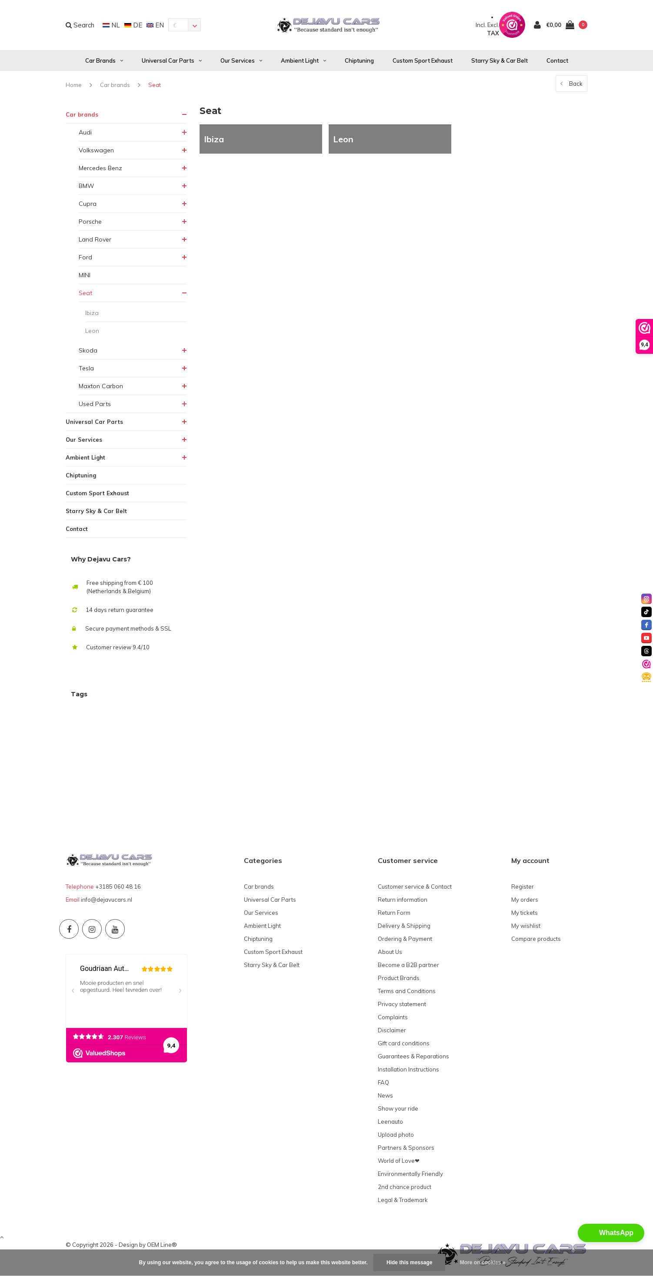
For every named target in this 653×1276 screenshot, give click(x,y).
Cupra (88, 206)
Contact (557, 62)
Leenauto (390, 1123)
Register (522, 888)
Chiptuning (359, 62)
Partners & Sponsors (406, 1149)
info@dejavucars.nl (106, 901)
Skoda (88, 352)
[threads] (646, 651)
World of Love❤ (399, 1162)
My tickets (524, 914)
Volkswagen (96, 152)
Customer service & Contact (415, 888)
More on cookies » (483, 1262)
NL (111, 26)
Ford (85, 259)
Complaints (393, 1019)
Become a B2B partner (408, 967)
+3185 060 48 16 (118, 888)
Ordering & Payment (405, 940)
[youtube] (646, 638)
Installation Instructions (408, 1071)
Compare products (536, 940)
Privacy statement (402, 1006)
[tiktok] (646, 612)
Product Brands (399, 980)
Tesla (86, 370)
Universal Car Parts (172, 62)
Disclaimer (392, 1032)
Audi (85, 134)
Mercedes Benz (100, 170)
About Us (390, 953)
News (385, 1097)
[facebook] (646, 625)
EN (155, 26)
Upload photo (396, 1136)
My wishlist (525, 927)
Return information (402, 901)
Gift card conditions (404, 1045)
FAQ (383, 1084)
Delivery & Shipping (404, 927)
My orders (524, 901)
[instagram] (646, 599)
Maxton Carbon (101, 388)
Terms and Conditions (407, 993)
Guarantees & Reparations (413, 1058)
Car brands (104, 62)
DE (133, 26)
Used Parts (95, 406)
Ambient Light (303, 62)
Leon (92, 333)
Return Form (394, 914)
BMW (86, 188)
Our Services (241, 62)
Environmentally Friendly (410, 1175)
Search (80, 26)
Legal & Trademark (403, 1202)
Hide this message (409, 1262)
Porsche (90, 224)
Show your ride (398, 1110)
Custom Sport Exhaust (423, 62)
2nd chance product (404, 1188)
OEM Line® (162, 1247)
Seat (154, 87)
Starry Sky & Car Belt (499, 62)
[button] (611, 1233)
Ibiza (92, 315)
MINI (84, 277)
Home (74, 87)
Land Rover (95, 241)
